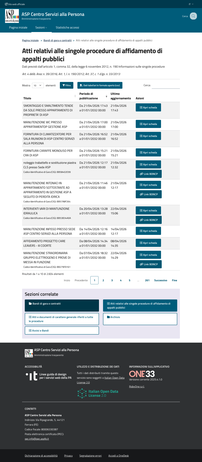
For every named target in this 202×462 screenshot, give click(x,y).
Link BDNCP (149, 174)
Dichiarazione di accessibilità (41, 456)
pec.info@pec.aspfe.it (37, 439)
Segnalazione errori (90, 456)
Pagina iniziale (30, 40)
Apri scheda (148, 107)
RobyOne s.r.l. (137, 386)
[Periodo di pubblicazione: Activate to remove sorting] (93, 96)
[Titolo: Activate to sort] (50, 96)
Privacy (68, 456)
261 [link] (147, 280)
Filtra (67, 85)
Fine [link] (174, 280)
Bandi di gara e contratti (58, 40)
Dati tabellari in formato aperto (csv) (100, 85)
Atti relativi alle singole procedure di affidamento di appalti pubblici (138, 305)
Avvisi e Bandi (39, 330)
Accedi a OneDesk (118, 456)
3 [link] (112, 280)
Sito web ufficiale (15, 4)
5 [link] (129, 280)
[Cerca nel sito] (193, 16)
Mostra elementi (39, 85)
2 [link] (103, 280)
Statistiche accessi (67, 27)
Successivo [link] (160, 280)
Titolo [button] (27, 98)
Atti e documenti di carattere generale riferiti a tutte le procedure (61, 319)
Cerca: (147, 85)
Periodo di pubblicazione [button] (88, 95)
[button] (191, 4)
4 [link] (121, 280)
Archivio (113, 317)
